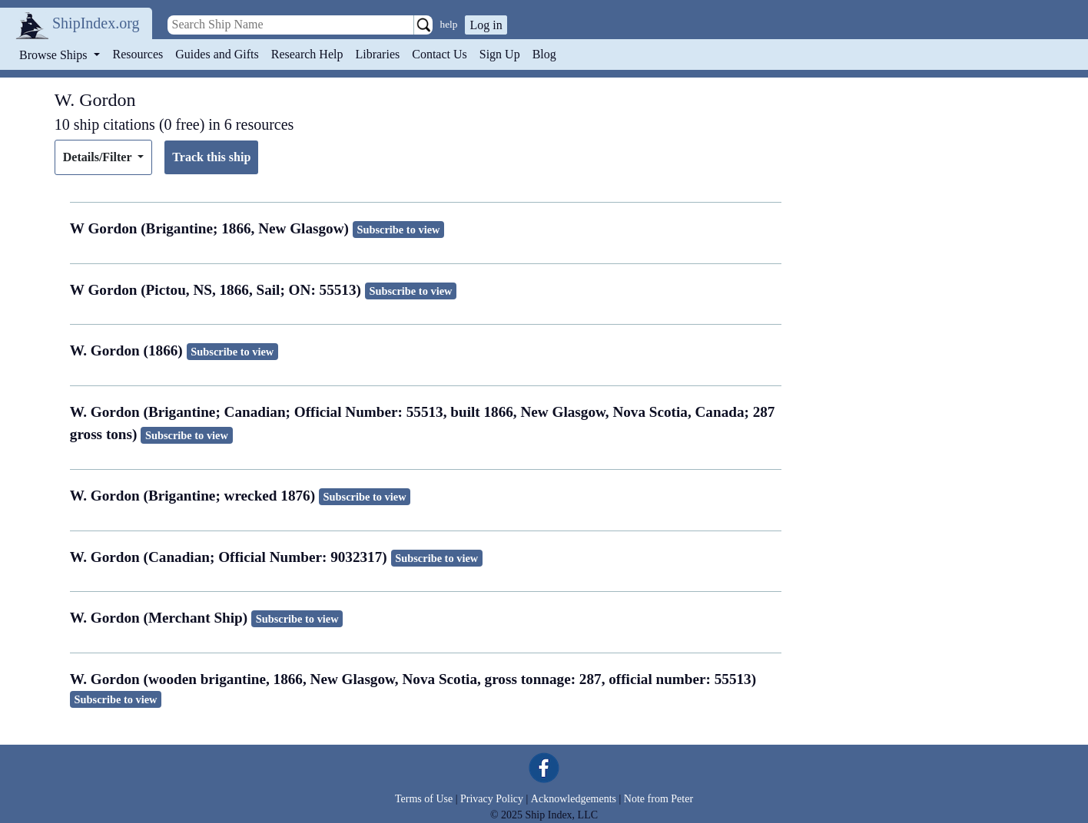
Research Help (307, 54)
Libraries (377, 54)
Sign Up (499, 54)
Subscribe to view (398, 229)
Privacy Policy (491, 799)
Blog (544, 54)
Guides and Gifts (216, 54)
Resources (138, 54)
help (449, 24)
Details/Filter (98, 157)
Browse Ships (54, 54)
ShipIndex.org (96, 23)
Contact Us (439, 54)
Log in (485, 24)
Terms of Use (424, 799)
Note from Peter (658, 799)
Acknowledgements (573, 799)
